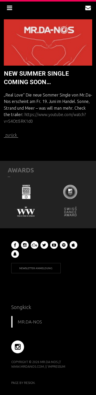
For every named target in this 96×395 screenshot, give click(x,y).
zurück (11, 135)
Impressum (56, 366)
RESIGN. (29, 382)
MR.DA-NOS (30, 321)
